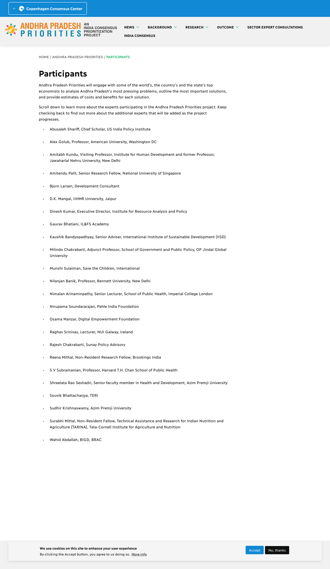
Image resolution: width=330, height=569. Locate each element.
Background (162, 27)
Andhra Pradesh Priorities (77, 57)
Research (196, 27)
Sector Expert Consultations (275, 27)
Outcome (228, 27)
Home (44, 57)
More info (139, 555)
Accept (254, 552)
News (131, 27)
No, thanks (277, 552)
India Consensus (139, 35)
